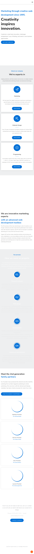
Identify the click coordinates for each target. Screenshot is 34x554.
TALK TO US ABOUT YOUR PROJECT (11, 394)
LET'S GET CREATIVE (8, 42)
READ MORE (17, 108)
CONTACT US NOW (17, 520)
